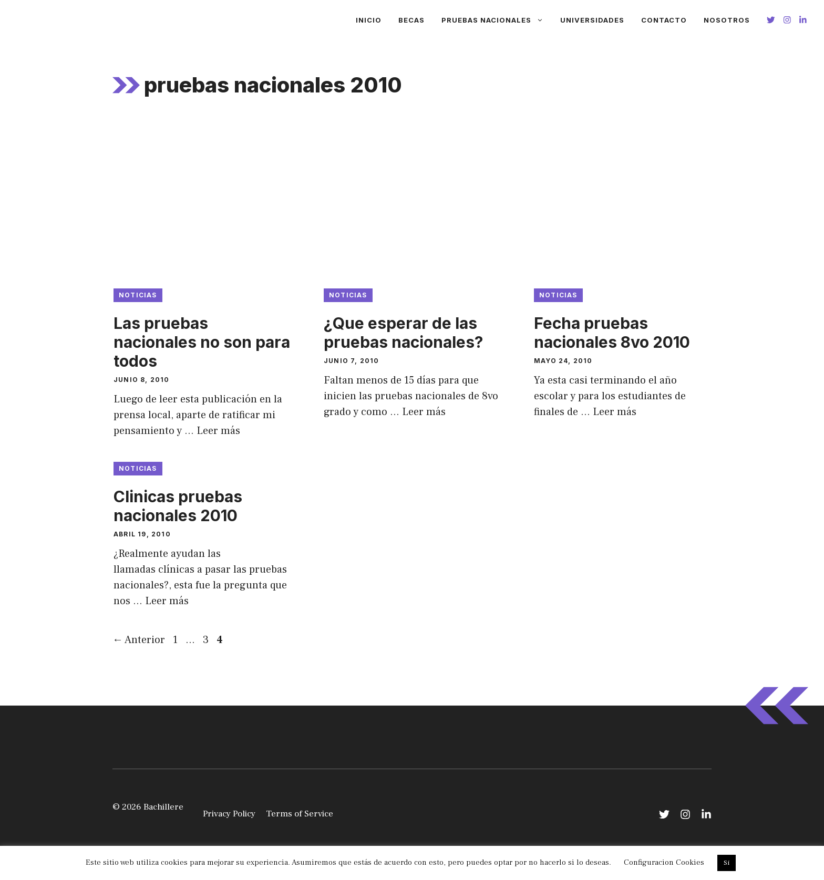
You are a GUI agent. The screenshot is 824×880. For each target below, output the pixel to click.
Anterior (138, 640)
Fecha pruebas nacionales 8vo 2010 (612, 332)
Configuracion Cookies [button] (664, 862)
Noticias (138, 295)
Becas (411, 20)
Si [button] (726, 862)
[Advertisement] (412, 199)
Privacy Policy (229, 814)
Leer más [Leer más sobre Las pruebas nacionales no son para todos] (218, 431)
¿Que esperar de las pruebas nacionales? (403, 332)
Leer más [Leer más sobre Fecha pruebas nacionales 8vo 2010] (614, 412)
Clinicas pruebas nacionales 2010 (178, 506)
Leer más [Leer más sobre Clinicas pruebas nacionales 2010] (167, 601)
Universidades (592, 20)
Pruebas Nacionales (496, 20)
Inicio (369, 20)
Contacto (664, 20)
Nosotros (727, 20)
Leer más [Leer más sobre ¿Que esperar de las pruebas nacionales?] (424, 412)
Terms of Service (299, 814)
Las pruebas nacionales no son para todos (202, 342)
